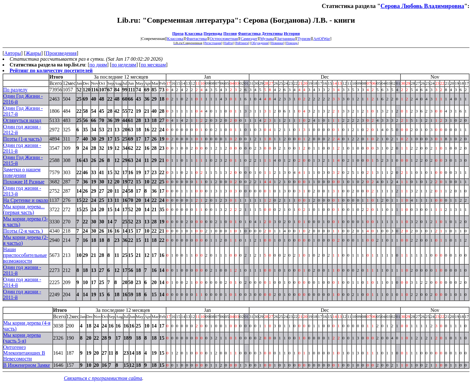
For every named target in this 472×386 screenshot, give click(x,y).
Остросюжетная (224, 38)
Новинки (277, 43)
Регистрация (212, 43)
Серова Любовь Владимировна (422, 6)
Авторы (12, 53)
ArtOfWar (321, 38)
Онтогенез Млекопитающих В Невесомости (24, 352)
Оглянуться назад (22, 120)
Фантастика (249, 33)
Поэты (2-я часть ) (23, 231)
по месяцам (153, 64)
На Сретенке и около (25, 200)
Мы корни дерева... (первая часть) (24, 209)
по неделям (124, 64)
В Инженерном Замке (26, 365)
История (292, 33)
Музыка (267, 38)
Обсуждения (259, 43)
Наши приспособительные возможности (25, 255)
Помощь (292, 43)
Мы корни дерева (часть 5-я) (22, 338)
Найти (228, 43)
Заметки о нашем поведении (22, 172)
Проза (178, 33)
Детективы (272, 33)
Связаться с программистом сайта (103, 378)
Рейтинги (242, 43)
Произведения (61, 53)
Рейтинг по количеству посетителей (51, 70)
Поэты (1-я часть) (22, 139)
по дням (98, 64)
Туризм (304, 38)
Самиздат (249, 38)
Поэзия (230, 33)
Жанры (33, 53)
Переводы (212, 33)
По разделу (15, 89)
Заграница (286, 38)
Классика (193, 33)
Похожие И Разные (23, 181)
